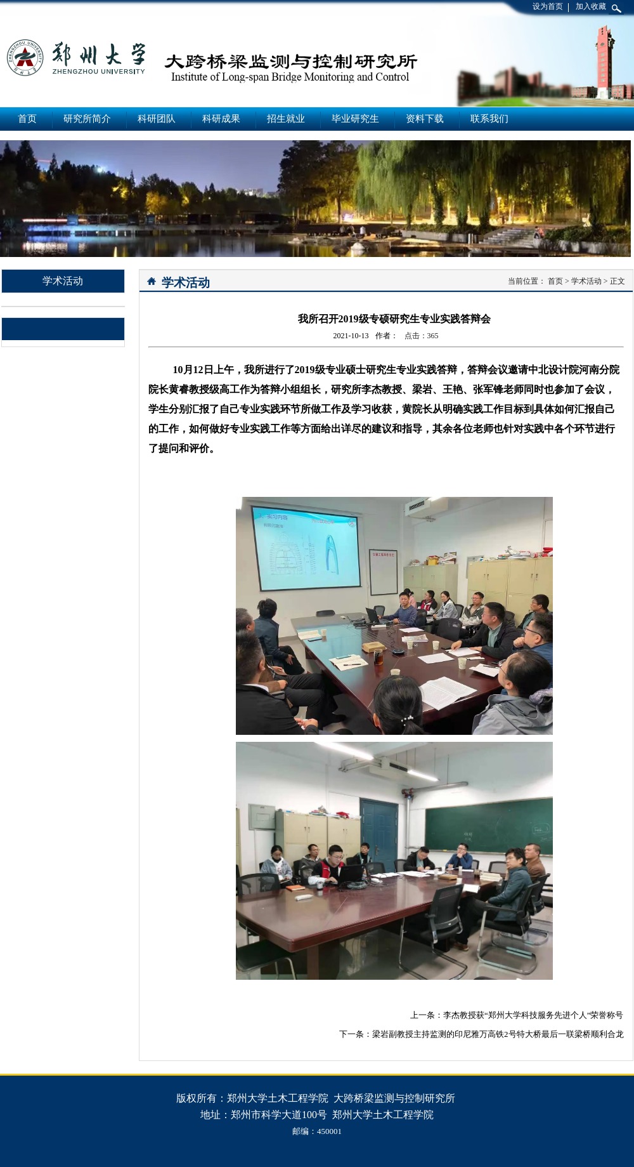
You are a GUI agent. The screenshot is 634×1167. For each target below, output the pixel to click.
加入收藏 (591, 6)
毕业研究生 (355, 119)
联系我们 (489, 119)
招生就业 (286, 119)
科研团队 (157, 119)
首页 (27, 119)
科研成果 (221, 119)
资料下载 (425, 119)
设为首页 (548, 6)
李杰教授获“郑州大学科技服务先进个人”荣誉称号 (533, 1015)
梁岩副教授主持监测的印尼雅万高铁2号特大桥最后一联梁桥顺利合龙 (498, 1034)
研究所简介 (87, 119)
